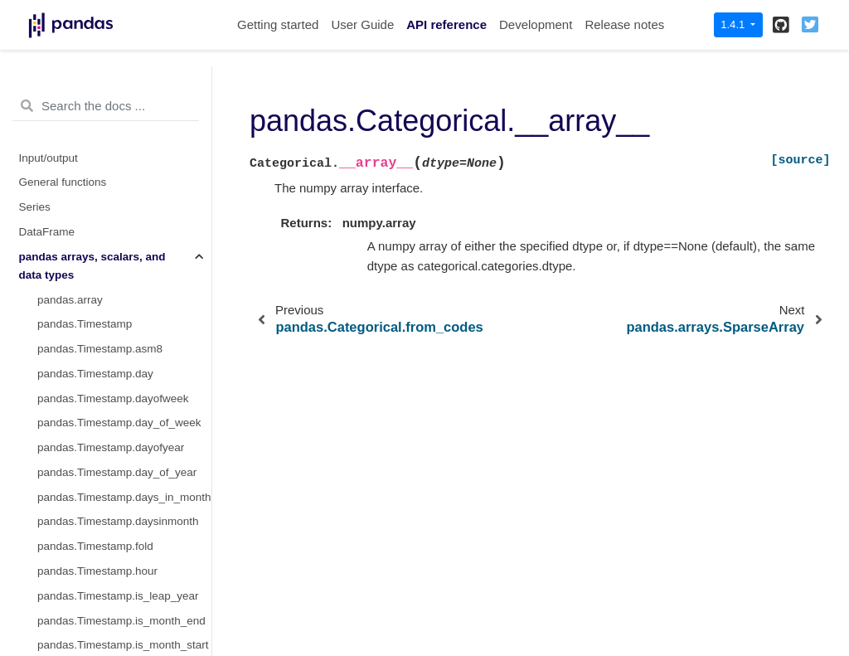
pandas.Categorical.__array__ (116, 211)
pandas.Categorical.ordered (106, 162)
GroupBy (41, 483)
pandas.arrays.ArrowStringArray (116, 310)
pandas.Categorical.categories (112, 137)
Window (39, 458)
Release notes (624, 24)
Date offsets (49, 433)
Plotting (37, 557)
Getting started (277, 24)
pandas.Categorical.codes (102, 187)
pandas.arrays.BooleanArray (108, 359)
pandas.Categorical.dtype (100, 112)
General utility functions (77, 582)
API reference (446, 24)
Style (31, 532)
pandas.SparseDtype (89, 261)
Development (535, 24)
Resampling (48, 508)
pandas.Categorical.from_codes (116, 88)
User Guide (362, 24)
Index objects (52, 409)
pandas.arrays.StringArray (102, 285)
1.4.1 (734, 24)
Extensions (46, 606)
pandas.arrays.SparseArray (105, 236)
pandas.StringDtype (86, 334)
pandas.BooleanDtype (92, 384)
